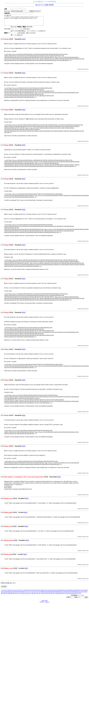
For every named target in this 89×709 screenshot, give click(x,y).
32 (48, 592)
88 (56, 593)
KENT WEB (44, 602)
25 (36, 592)
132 (65, 595)
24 (34, 592)
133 (68, 595)
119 (35, 595)
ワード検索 (44, 5)
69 (23, 593)
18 (24, 592)
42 (65, 592)
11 (12, 592)
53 (83, 592)
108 (9, 595)
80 (42, 593)
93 (64, 593)
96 (69, 593)
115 (25, 595)
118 (32, 595)
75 (34, 593)
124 (46, 595)
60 (8, 593)
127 (54, 595)
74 (32, 593)
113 (21, 595)
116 (28, 595)
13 (15, 592)
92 (62, 593)
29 (43, 592)
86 (52, 593)
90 (59, 593)
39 (60, 592)
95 (67, 593)
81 (44, 593)
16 (21, 592)
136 (75, 595)
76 (35, 593)
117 (30, 595)
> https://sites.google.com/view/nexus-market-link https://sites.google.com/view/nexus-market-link (26, 21)
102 (81, 593)
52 (82, 592)
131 (63, 595)
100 (77, 593)
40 (61, 592)
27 (39, 592)
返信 (23, 41)
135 (73, 595)
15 (19, 592)
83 (47, 593)
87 (54, 593)
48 (75, 592)
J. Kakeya (47, 603)
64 (15, 593)
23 (32, 592)
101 (79, 593)
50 (78, 592)
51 (80, 592)
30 (44, 592)
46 (71, 592)
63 (13, 593)
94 (66, 593)
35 (53, 592)
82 (45, 593)
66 (18, 593)
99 (74, 593)
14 (17, 592)
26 (38, 592)
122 (42, 595)
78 (39, 593)
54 (85, 592)
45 (70, 592)
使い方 (38, 5)
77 (37, 593)
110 (14, 595)
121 (39, 595)
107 (7, 595)
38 (58, 592)
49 (77, 592)
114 (23, 595)
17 (22, 592)
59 (6, 593)
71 (27, 593)
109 (11, 595)
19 (26, 592)
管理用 (51, 5)
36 (54, 592)
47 (73, 592)
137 (77, 595)
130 (61, 595)
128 (56, 595)
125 (49, 595)
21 (29, 592)
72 (28, 593)
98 (73, 593)
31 (46, 592)
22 (31, 592)
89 (57, 593)
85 (50, 593)
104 (86, 593)
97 (71, 593)
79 (40, 593)
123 (44, 595)
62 (11, 593)
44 (68, 592)
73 (30, 593)
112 (18, 595)
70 (25, 593)
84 (49, 593)
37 (56, 592)
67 (20, 593)
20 (27, 592)
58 (5, 593)
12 (14, 592)
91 (61, 593)
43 (66, 592)
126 (51, 595)
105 (2, 595)
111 (16, 595)
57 (3, 593)
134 (70, 595)
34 (51, 592)
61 (10, 593)
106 (4, 595)
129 (58, 595)
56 (1, 593)
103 (84, 593)
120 (37, 595)
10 (10, 592)
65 (17, 593)
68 (22, 593)
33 (49, 592)
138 (80, 595)
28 (41, 592)
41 (63, 592)
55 (87, 592)
